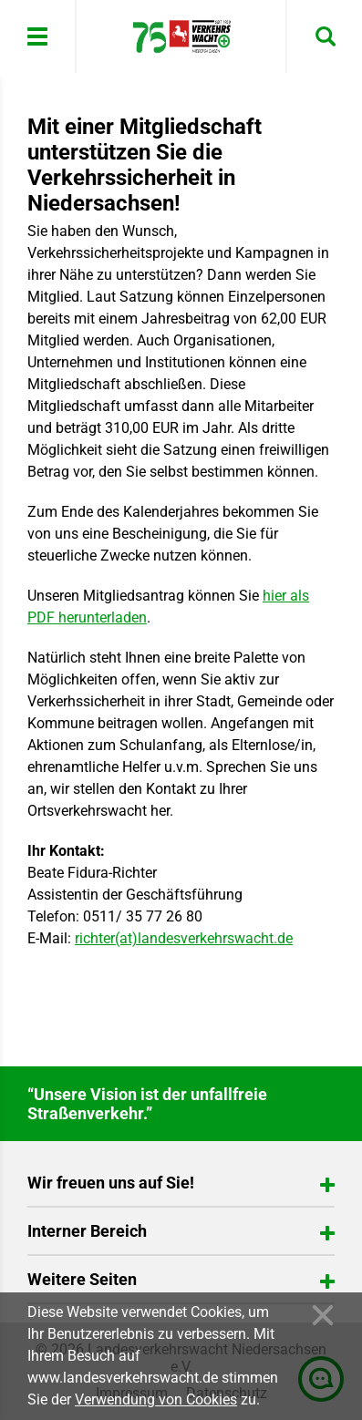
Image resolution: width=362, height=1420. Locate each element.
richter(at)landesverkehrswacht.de (184, 938)
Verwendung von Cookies (156, 1399)
